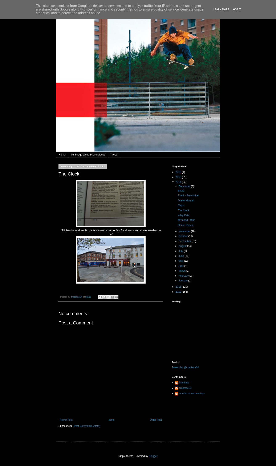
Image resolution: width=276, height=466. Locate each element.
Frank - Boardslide (188, 195)
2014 (179, 182)
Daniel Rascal (186, 225)
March (182, 270)
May (181, 260)
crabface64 (185, 388)
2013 (179, 286)
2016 (179, 172)
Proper (114, 154)
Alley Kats (183, 215)
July (181, 251)
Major (181, 205)
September (185, 241)
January (183, 280)
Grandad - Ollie (186, 220)
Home (62, 154)
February (184, 275)
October (183, 236)
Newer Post (66, 419)
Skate (181, 190)
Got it (237, 9)
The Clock (183, 210)
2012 (179, 291)
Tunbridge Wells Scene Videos (88, 154)
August (183, 246)
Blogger (153, 456)
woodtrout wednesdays (192, 393)
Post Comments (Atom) (87, 425)
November (185, 231)
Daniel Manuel (186, 200)
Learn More (221, 9)
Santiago (184, 382)
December (185, 186)
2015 (179, 177)
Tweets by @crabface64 (185, 367)
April (181, 265)
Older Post (156, 419)
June (182, 255)
